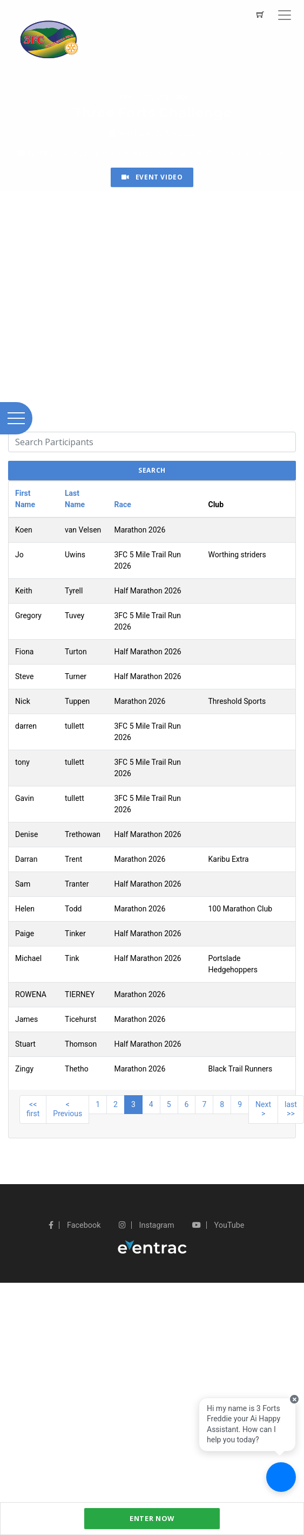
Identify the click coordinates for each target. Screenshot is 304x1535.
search (152, 470)
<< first (32, 1109)
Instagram (146, 1225)
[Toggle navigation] (284, 15)
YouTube (218, 1225)
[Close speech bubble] (294, 1399)
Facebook (74, 1225)
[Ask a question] (281, 1477)
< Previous (67, 1109)
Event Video (152, 177)
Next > (263, 1109)
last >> (291, 1109)
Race (122, 504)
